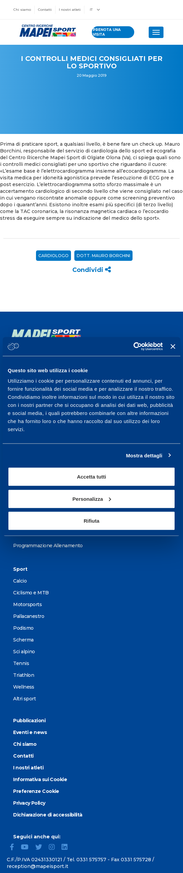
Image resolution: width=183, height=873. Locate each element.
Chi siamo (22, 9)
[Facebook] (15, 848)
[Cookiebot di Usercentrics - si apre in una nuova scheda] (133, 346)
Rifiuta (92, 521)
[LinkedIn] (67, 848)
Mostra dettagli (144, 455)
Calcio (20, 581)
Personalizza (91, 498)
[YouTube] (27, 848)
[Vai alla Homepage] (45, 31)
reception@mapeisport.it (37, 866)
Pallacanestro (28, 616)
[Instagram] (54, 848)
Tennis (21, 663)
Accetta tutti (91, 477)
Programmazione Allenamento (47, 546)
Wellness (23, 687)
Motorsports (27, 604)
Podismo (23, 628)
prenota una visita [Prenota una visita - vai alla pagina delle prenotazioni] (107, 32)
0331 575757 (91, 860)
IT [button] (95, 9)
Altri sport (24, 699)
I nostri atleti (70, 9)
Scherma (23, 640)
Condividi (91, 270)
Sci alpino (24, 652)
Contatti (45, 9)
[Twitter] (41, 848)
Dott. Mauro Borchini (103, 255)
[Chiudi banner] (173, 346)
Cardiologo (53, 255)
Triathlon (23, 675)
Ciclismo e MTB (30, 593)
